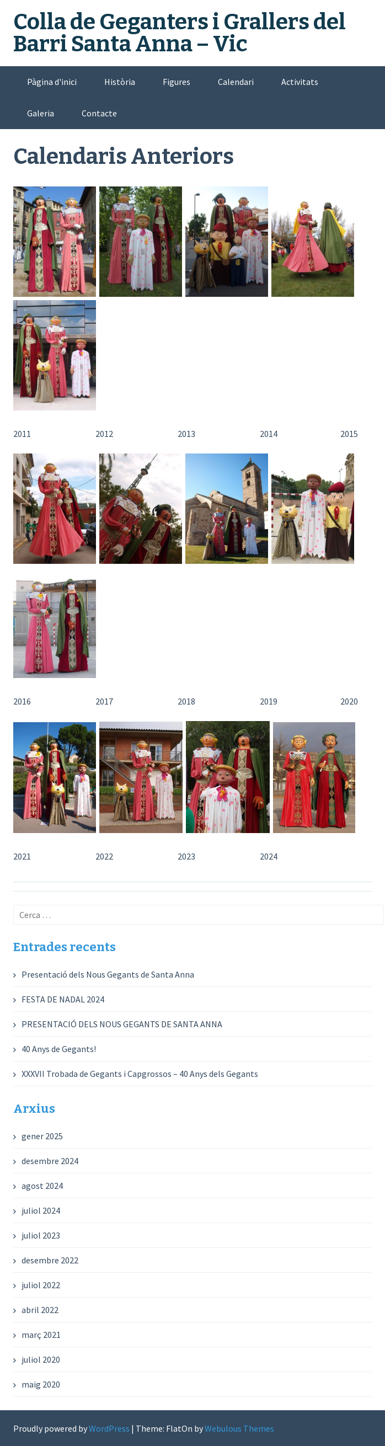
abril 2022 (40, 1309)
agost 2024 (42, 1185)
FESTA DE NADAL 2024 (63, 999)
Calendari (236, 81)
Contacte (99, 113)
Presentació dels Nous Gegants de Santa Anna (108, 974)
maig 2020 (41, 1384)
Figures (176, 81)
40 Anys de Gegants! (59, 1048)
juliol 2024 (41, 1210)
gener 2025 (42, 1135)
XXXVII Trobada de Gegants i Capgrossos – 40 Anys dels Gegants (140, 1073)
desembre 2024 (50, 1160)
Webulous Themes (239, 1428)
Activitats (299, 81)
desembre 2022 (50, 1260)
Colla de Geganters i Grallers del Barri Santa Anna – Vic (179, 33)
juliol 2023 (41, 1235)
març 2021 (41, 1334)
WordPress (109, 1428)
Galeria (40, 113)
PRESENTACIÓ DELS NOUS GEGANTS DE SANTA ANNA (122, 1023)
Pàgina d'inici (52, 81)
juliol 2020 (41, 1359)
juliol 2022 (41, 1284)
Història (119, 81)
